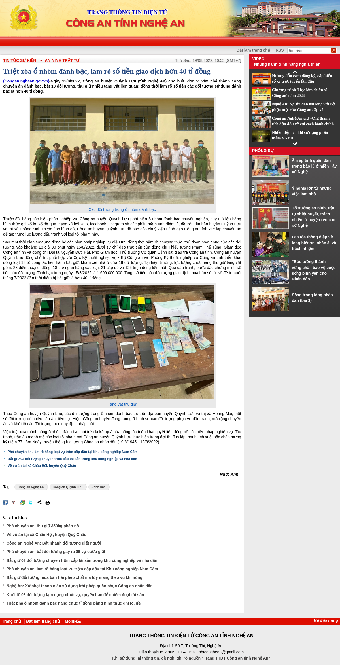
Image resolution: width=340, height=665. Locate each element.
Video (258, 58)
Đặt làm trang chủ (253, 50)
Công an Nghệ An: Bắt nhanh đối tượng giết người (54, 543)
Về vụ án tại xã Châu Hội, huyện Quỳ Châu (42, 466)
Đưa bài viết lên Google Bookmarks (22, 502)
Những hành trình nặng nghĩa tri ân (287, 64)
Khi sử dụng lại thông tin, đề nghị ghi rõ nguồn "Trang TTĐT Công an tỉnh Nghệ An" (191, 658)
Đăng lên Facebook (5, 502)
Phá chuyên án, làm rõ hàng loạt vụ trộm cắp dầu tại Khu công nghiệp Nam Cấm (73, 452)
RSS (280, 50)
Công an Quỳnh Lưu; (68, 487)
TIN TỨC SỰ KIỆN (19, 60)
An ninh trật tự (62, 60)
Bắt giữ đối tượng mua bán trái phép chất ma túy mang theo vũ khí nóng (75, 577)
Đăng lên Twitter (31, 502)
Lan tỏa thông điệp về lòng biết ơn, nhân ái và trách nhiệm (314, 243)
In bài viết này (47, 502)
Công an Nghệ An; (31, 487)
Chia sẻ (39, 502)
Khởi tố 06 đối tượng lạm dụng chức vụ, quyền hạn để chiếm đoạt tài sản (75, 594)
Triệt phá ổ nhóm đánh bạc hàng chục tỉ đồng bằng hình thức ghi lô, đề (74, 603)
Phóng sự (263, 150)
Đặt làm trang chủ (43, 621)
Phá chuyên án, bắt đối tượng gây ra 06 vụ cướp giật (56, 551)
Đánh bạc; (99, 487)
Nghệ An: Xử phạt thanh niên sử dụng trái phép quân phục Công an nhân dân (80, 586)
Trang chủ (11, 621)
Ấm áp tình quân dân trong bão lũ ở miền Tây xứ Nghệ (314, 166)
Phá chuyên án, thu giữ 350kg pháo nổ (43, 526)
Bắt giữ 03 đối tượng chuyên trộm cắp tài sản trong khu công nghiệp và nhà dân (72, 459)
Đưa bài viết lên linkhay (14, 502)
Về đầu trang (326, 620)
